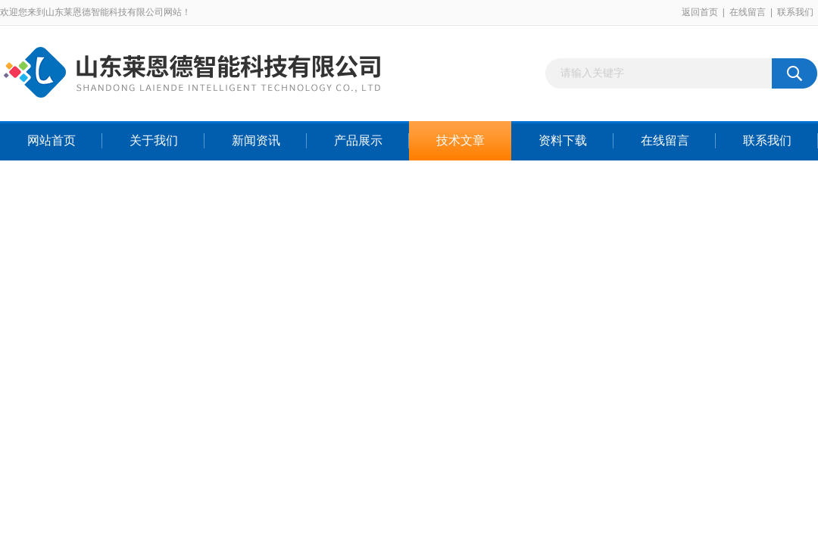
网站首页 (51, 140)
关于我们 (154, 140)
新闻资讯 (256, 140)
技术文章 (460, 140)
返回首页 (700, 12)
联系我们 (795, 12)
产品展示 (358, 140)
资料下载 (563, 140)
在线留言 (747, 12)
